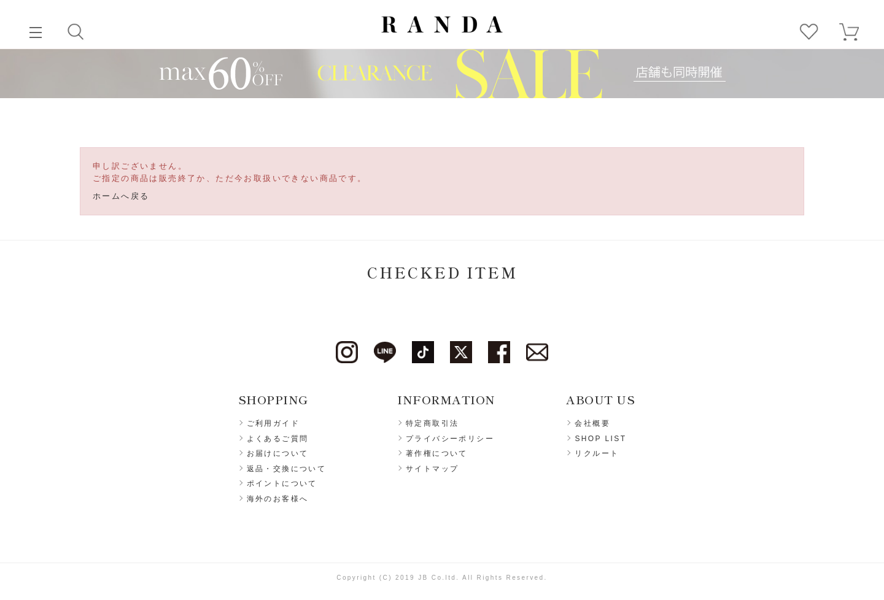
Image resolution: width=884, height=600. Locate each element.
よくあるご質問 (278, 438)
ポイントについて (282, 483)
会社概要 (592, 423)
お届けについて (278, 453)
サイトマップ (432, 468)
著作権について (437, 453)
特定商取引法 (432, 423)
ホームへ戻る (121, 196)
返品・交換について (287, 468)
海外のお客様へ (278, 498)
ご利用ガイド (273, 423)
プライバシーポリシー (450, 438)
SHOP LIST (600, 438)
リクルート (597, 453)
